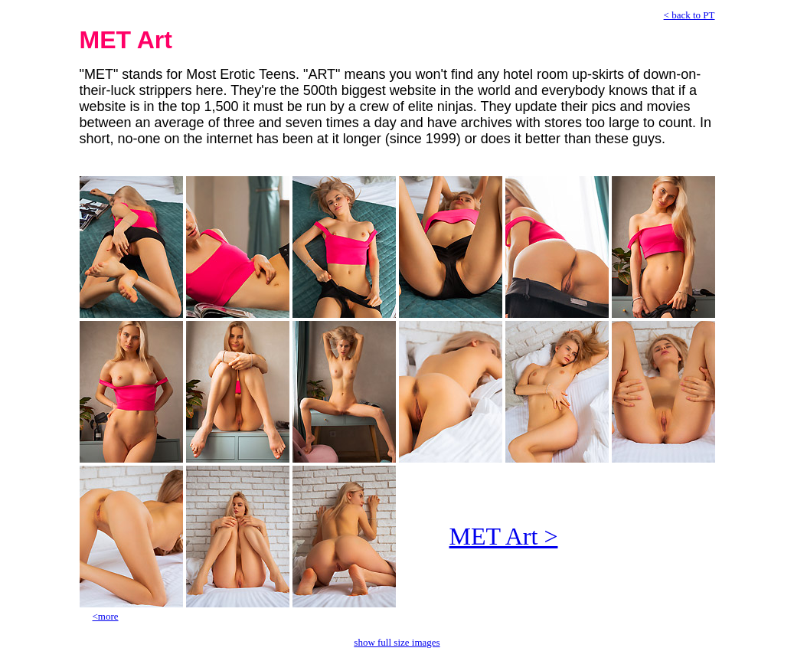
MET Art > (503, 536)
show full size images (396, 642)
